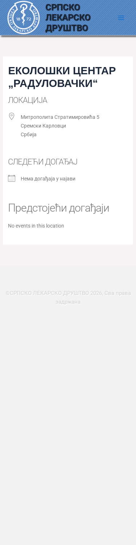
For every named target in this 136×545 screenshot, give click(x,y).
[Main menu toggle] (121, 17)
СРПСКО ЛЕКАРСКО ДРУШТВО (68, 17)
